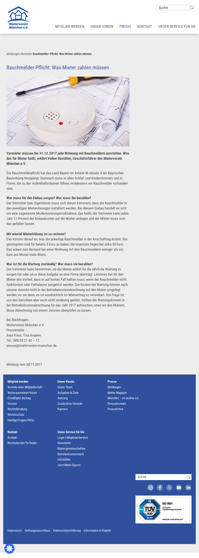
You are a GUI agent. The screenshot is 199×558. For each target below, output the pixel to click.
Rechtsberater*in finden (22, 443)
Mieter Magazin (117, 393)
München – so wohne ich (123, 398)
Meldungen (13, 54)
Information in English (97, 530)
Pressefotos (115, 409)
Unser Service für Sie (71, 432)
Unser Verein (66, 382)
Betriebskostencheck (71, 454)
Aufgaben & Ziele (68, 393)
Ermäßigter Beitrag (19, 398)
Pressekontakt (117, 404)
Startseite (26, 54)
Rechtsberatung (17, 409)
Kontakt (12, 432)
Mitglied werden (18, 382)
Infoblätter (64, 459)
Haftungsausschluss (37, 530)
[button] (9, 548)
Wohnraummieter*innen (22, 393)
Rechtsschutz (16, 415)
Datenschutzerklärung (67, 530)
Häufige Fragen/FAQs (21, 420)
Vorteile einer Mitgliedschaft (25, 387)
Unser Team (65, 387)
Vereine (12, 404)
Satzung (63, 398)
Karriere (63, 409)
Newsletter (64, 443)
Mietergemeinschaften (71, 448)
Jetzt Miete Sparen (69, 465)
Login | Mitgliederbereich (73, 438)
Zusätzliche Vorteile (70, 404)
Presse (112, 382)
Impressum (15, 530)
